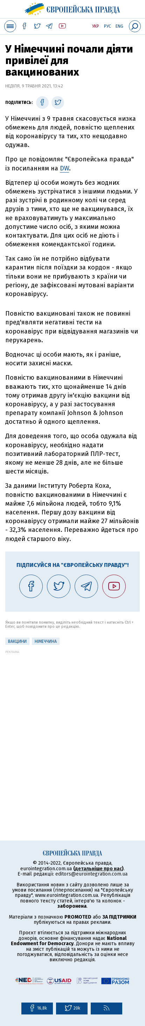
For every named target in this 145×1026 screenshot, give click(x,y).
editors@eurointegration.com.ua (91, 874)
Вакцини (17, 641)
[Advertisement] (72, 726)
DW (64, 168)
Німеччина (46, 641)
